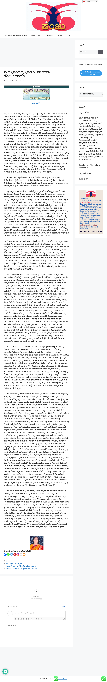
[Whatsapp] (8, 554)
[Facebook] (5, 554)
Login (63, 606)
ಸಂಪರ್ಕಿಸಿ (59, 36)
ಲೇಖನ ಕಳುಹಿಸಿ (35, 36)
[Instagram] (17, 554)
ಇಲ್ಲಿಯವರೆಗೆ (36, 104)
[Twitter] (11, 554)
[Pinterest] (14, 554)
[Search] (100, 52)
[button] (102, 35)
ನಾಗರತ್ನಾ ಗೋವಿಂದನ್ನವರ (14, 564)
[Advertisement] (36, 53)
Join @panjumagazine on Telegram (90, 73)
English (86, 1)
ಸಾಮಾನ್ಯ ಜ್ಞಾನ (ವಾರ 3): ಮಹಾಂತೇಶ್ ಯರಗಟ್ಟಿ (21, 566)
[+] (42, 619)
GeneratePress (62, 679)
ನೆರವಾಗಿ (68, 36)
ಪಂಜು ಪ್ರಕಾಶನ (48, 36)
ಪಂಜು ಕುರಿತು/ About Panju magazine (15, 36)
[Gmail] (21, 554)
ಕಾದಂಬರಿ (9, 561)
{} (39, 619)
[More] (24, 554)
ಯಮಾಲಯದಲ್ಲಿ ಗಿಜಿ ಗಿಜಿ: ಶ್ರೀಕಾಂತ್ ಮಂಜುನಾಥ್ (21, 569)
